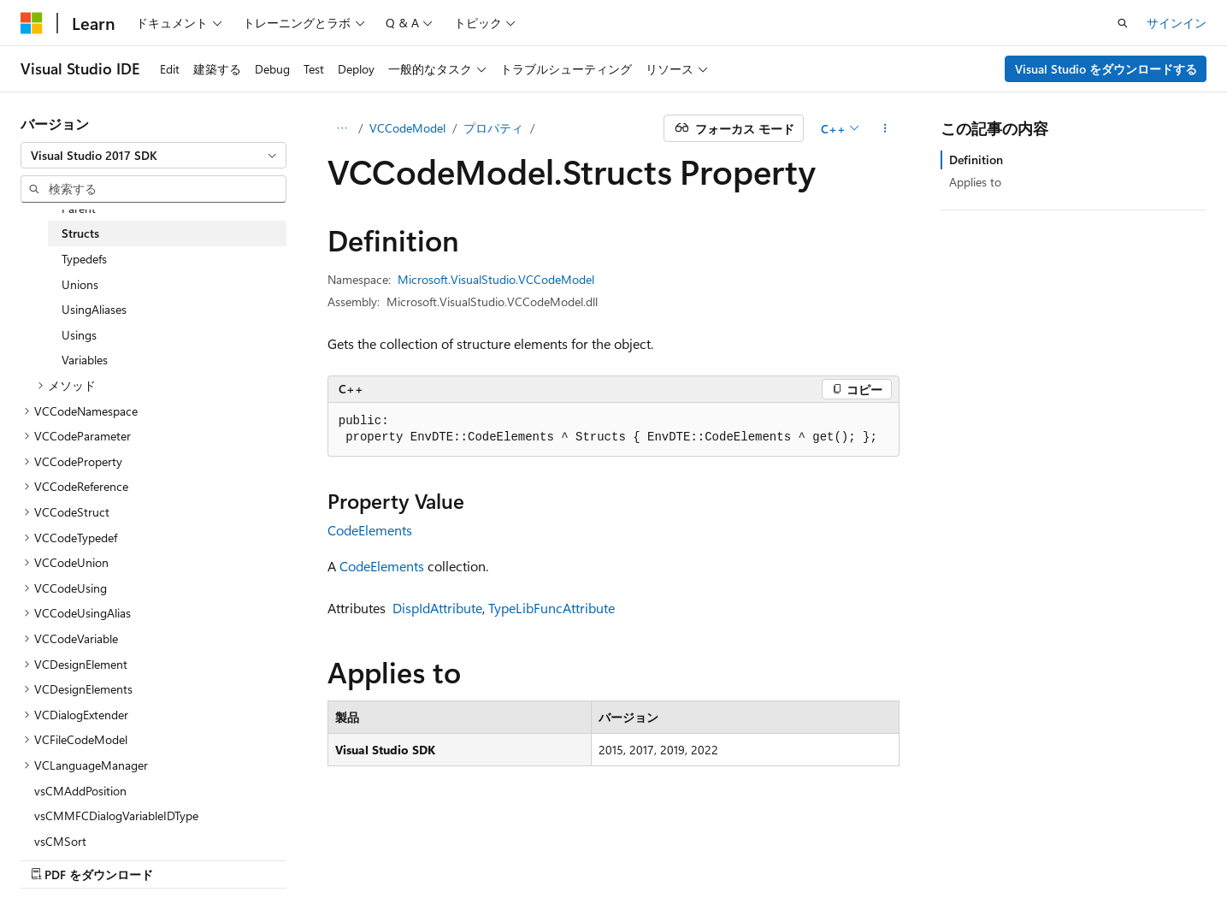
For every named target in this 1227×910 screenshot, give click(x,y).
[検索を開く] (1123, 23)
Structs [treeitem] (80, 233)
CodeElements (369, 530)
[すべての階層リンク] (342, 128)
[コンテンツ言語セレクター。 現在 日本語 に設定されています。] (56, 856)
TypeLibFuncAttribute (551, 608)
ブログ (787, 856)
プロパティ (493, 128)
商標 (1067, 856)
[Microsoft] (32, 23)
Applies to (975, 182)
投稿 (849, 856)
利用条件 (1011, 856)
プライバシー (917, 856)
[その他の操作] (885, 128)
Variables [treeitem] (85, 360)
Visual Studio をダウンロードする (1106, 69)
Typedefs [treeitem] (84, 259)
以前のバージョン (700, 856)
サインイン (1176, 23)
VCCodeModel (407, 128)
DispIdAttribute (437, 608)
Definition (976, 159)
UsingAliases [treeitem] (94, 309)
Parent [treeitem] (79, 208)
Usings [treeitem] (79, 335)
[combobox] (153, 155)
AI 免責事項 (600, 856)
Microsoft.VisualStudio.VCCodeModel (496, 279)
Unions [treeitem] (80, 284)
